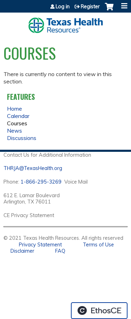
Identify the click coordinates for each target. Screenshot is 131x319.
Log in (63, 6)
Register (90, 6)
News (14, 130)
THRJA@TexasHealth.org (32, 168)
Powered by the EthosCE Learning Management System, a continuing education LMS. (99, 310)
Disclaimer (22, 251)
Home (14, 108)
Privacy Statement (40, 245)
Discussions (21, 137)
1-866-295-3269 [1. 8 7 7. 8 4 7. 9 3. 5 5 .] (41, 182)
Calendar (18, 115)
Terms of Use (98, 245)
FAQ (60, 251)
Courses (17, 123)
